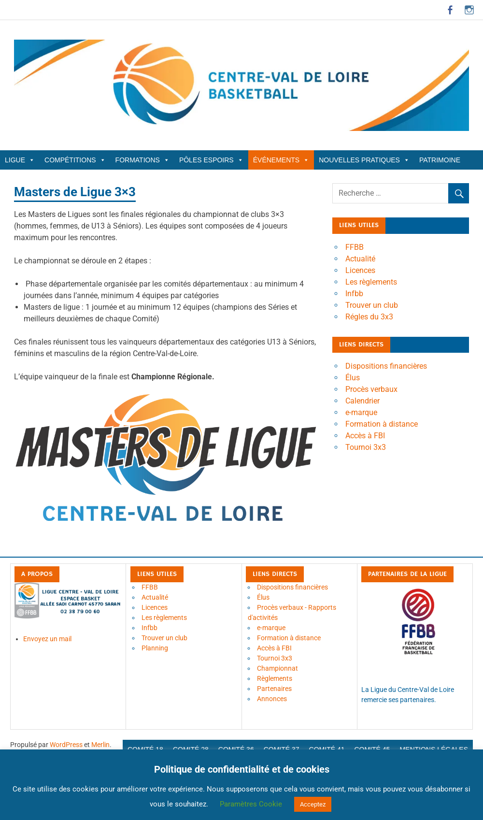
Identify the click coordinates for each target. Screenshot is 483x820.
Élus (352, 377)
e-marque (361, 412)
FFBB (354, 247)
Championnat (277, 668)
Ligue (20, 160)
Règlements (274, 678)
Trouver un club (371, 305)
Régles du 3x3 (369, 316)
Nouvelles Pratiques (364, 160)
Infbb (354, 293)
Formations (142, 160)
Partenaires (274, 688)
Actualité (360, 258)
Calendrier (362, 400)
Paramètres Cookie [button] (251, 804)
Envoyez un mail (47, 639)
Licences (360, 270)
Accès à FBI (365, 435)
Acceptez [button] (313, 804)
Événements (281, 160)
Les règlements (371, 282)
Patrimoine (439, 160)
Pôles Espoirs (211, 160)
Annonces (272, 699)
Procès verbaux (371, 389)
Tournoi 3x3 (365, 447)
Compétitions (75, 160)
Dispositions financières (386, 366)
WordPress (66, 744)
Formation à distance (381, 424)
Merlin (100, 744)
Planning (155, 648)
